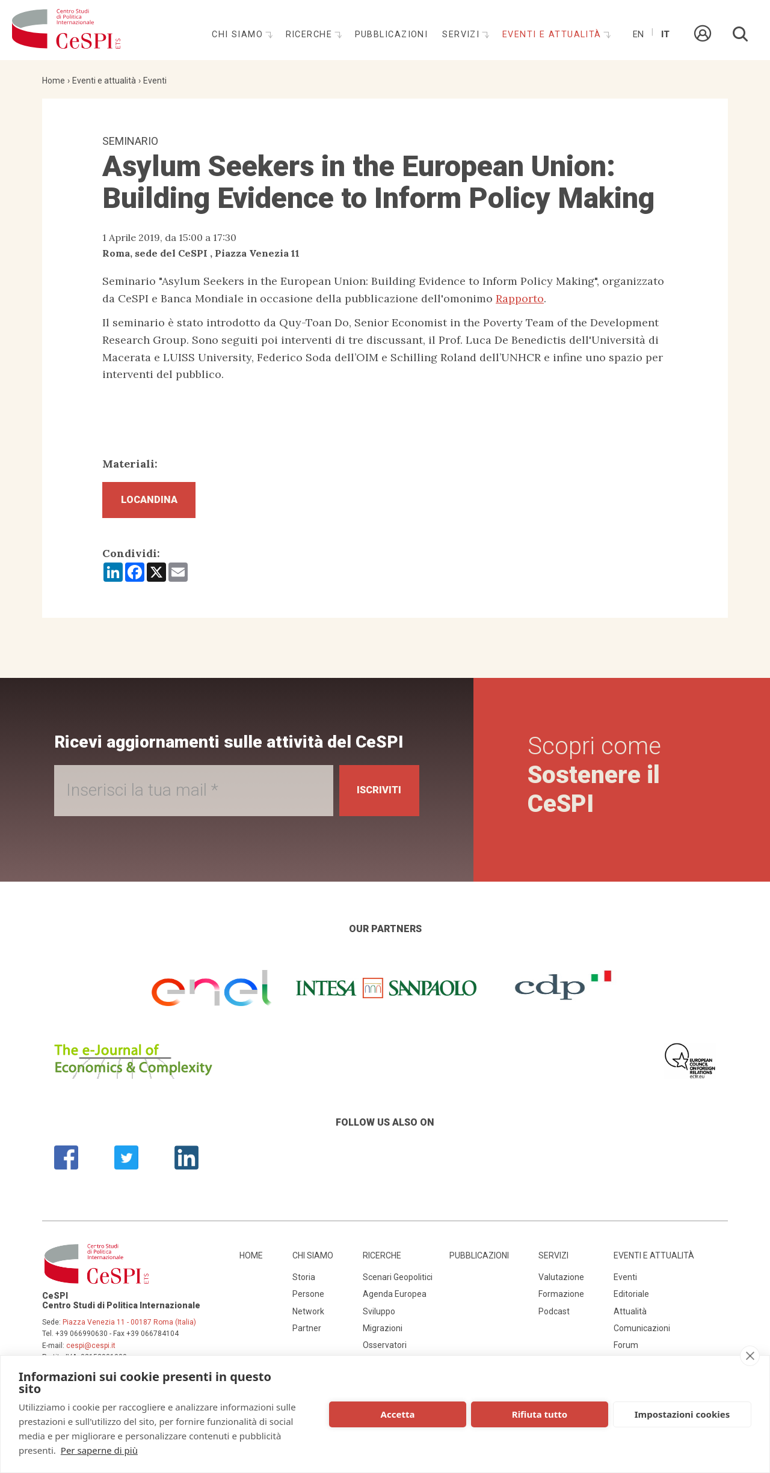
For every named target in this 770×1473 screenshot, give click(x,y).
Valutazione (561, 1282)
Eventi (155, 80)
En (638, 34)
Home (53, 80)
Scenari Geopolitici (398, 1282)
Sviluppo (379, 1317)
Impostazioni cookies (682, 1414)
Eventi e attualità (553, 34)
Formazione (561, 1299)
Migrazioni (382, 1333)
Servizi (462, 34)
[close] (750, 1356)
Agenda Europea (395, 1299)
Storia (303, 1282)
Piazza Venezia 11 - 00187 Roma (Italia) (129, 1327)
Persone (308, 1299)
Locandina (156, 502)
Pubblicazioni (391, 34)
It (665, 34)
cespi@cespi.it (91, 1351)
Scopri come (597, 780)
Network (308, 1317)
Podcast (554, 1317)
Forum (626, 1351)
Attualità (630, 1317)
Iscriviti (374, 795)
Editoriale (631, 1299)
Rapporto (520, 298)
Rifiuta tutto (539, 1414)
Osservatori (385, 1351)
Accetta (398, 1414)
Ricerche (311, 34)
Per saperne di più (99, 1450)
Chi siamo (239, 34)
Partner (306, 1333)
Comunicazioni (642, 1333)
